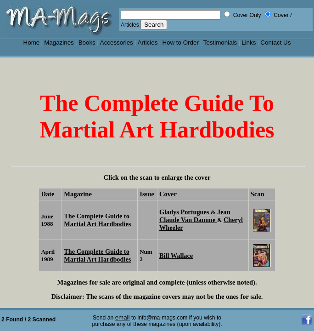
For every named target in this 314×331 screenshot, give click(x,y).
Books (86, 42)
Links (248, 42)
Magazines (59, 42)
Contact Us (275, 42)
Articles (148, 42)
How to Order (180, 42)
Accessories (116, 42)
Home (31, 42)
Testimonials (220, 42)
